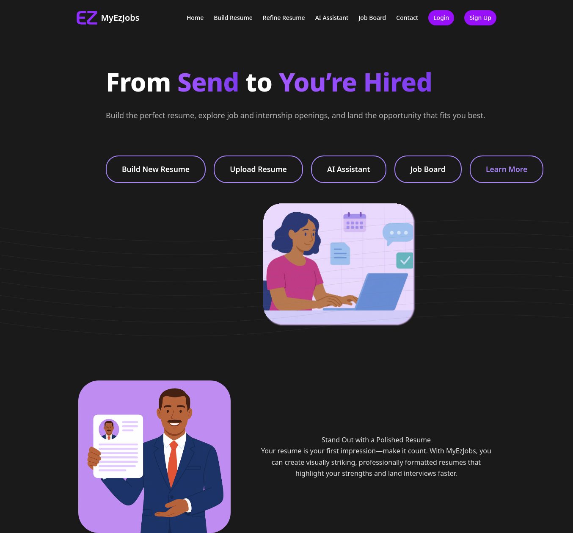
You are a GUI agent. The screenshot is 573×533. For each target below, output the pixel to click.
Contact (407, 18)
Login (441, 18)
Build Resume (233, 18)
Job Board (372, 18)
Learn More (506, 169)
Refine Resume (284, 18)
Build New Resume (156, 169)
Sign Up (480, 18)
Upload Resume (258, 169)
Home (195, 18)
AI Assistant (332, 18)
